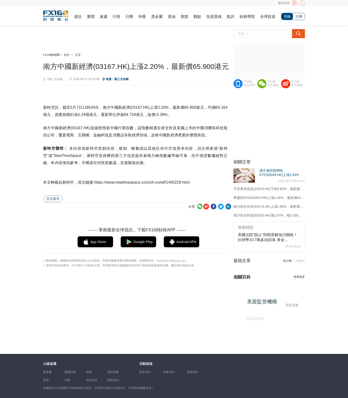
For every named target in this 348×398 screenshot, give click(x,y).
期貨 (184, 17)
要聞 (90, 17)
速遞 (103, 17)
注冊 (299, 16)
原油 (171, 17)
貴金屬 (157, 17)
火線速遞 (49, 364)
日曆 (129, 17)
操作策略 (113, 372)
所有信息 (91, 380)
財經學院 (247, 17)
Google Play (143, 242)
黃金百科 (145, 372)
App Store (98, 242)
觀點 (197, 17)
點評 (230, 17)
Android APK (186, 242)
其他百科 (192, 372)
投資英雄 (214, 17)
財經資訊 (113, 380)
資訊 (78, 17)
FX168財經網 (51, 55)
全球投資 (267, 17)
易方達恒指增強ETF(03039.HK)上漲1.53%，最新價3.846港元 (280, 175)
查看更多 (299, 277)
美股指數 (291, 304)
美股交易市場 (254, 317)
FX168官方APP (249, 83)
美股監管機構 (264, 303)
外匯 (142, 17)
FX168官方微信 (273, 83)
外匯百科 (168, 372)
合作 (67, 55)
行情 (116, 17)
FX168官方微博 (297, 83)
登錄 (287, 16)
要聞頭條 (70, 372)
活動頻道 (146, 364)
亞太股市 (53, 199)
